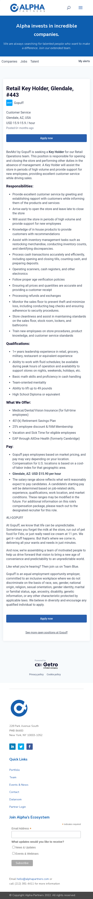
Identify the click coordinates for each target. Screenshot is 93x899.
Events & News (18, 785)
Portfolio (14, 770)
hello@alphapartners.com (33, 879)
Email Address (21, 828)
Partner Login (17, 807)
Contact (14, 792)
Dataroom (15, 799)
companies (9, 61)
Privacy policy (36, 674)
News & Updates (25, 847)
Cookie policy (54, 674)
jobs (23, 61)
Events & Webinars (27, 853)
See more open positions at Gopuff (46, 632)
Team (12, 777)
